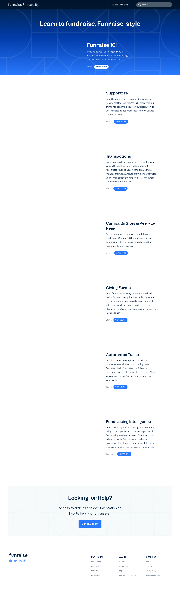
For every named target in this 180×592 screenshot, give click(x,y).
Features (94, 571)
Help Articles (123, 566)
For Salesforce (96, 566)
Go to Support (90, 523)
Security (149, 566)
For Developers (96, 562)
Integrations (95, 575)
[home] (23, 4)
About (148, 562)
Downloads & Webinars (127, 575)
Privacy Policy (151, 571)
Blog (120, 571)
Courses (122, 562)
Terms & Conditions (153, 575)
